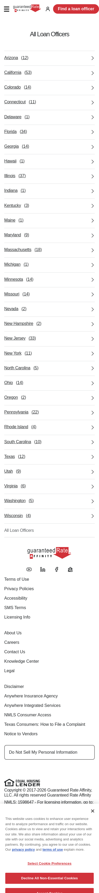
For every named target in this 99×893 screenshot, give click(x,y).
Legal (9, 671)
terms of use (53, 855)
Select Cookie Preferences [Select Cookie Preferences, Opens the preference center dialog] (49, 869)
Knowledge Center (21, 661)
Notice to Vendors (20, 734)
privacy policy (23, 855)
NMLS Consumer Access (27, 715)
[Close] (92, 816)
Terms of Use (16, 579)
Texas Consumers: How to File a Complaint (44, 724)
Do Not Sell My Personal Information (43, 752)
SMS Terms (15, 607)
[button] (6, 9)
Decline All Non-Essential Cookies (49, 884)
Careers (11, 642)
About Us (13, 633)
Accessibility (15, 598)
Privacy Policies (19, 588)
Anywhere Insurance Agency (31, 696)
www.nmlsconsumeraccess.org (32, 807)
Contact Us (14, 652)
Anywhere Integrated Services (32, 705)
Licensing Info (17, 617)
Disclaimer (14, 686)
